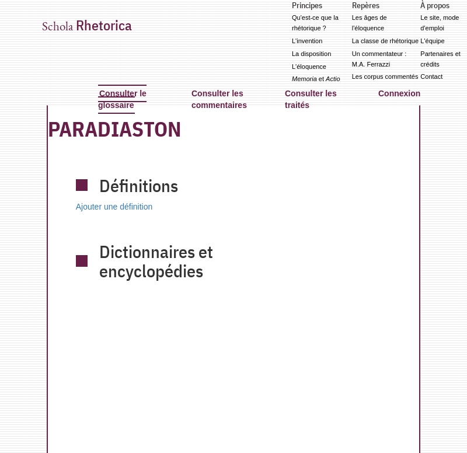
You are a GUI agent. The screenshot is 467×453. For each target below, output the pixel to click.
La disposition (311, 53)
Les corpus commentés (385, 76)
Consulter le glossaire (122, 99)
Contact (431, 76)
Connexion (399, 93)
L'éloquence (309, 66)
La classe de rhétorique (385, 40)
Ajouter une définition (114, 206)
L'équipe (432, 40)
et (316, 78)
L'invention (307, 40)
